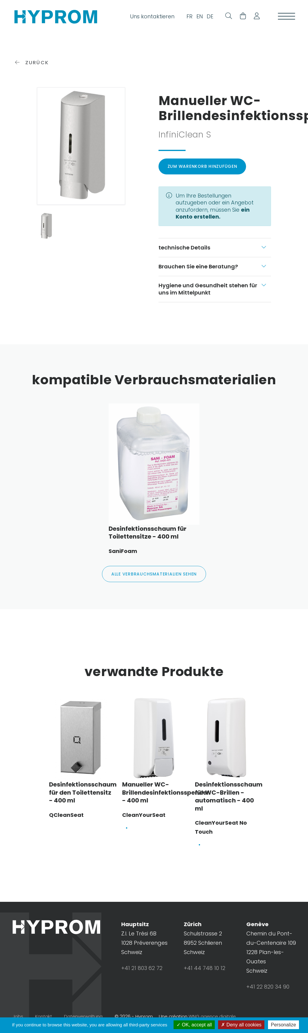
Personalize (283, 1024)
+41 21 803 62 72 (142, 972)
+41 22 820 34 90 (267, 991)
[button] (254, 17)
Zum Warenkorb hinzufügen (203, 170)
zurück (32, 66)
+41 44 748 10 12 (204, 972)
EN (198, 17)
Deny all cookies (241, 1024)
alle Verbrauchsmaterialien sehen (154, 578)
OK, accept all (194, 1024)
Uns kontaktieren (150, 17)
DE (208, 17)
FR (188, 17)
